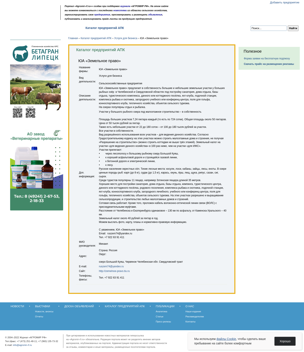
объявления (155, 14)
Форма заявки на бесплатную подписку (267, 58)
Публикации (140, 28)
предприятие (102, 14)
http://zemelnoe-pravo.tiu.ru (114, 271)
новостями (120, 10)
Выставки (36, 28)
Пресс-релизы (163, 321)
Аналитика (161, 311)
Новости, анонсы (44, 311)
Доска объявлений (64, 28)
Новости (15, 28)
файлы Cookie (226, 339)
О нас (160, 28)
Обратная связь (29, 17)
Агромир (31, 10)
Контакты (191, 321)
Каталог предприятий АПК (105, 28)
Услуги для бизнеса (125, 38)
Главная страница (24, 17)
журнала (125, 6)
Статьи (159, 316)
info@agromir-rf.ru (22, 345)
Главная (73, 38)
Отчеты (39, 316)
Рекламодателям (195, 316)
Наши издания (193, 311)
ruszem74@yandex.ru (111, 266)
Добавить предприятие (284, 2)
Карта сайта (35, 17)
